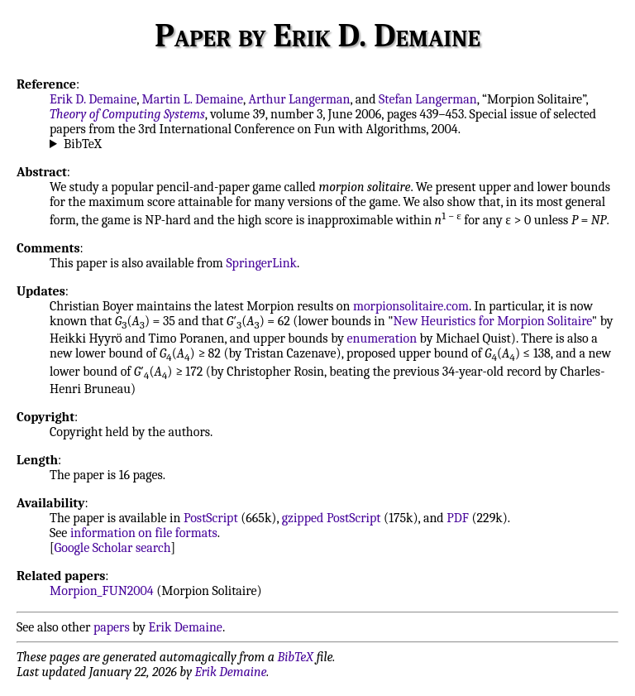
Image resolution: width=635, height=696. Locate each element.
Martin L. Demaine (193, 99)
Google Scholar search (113, 547)
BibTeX (83, 144)
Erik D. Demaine (93, 99)
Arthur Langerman (299, 99)
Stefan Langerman (428, 99)
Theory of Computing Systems (127, 114)
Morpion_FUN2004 (102, 590)
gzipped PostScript (331, 518)
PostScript (211, 518)
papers (111, 627)
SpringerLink (261, 263)
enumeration (381, 338)
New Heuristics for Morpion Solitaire (493, 321)
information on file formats (143, 533)
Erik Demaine (185, 627)
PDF (457, 518)
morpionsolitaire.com (411, 306)
